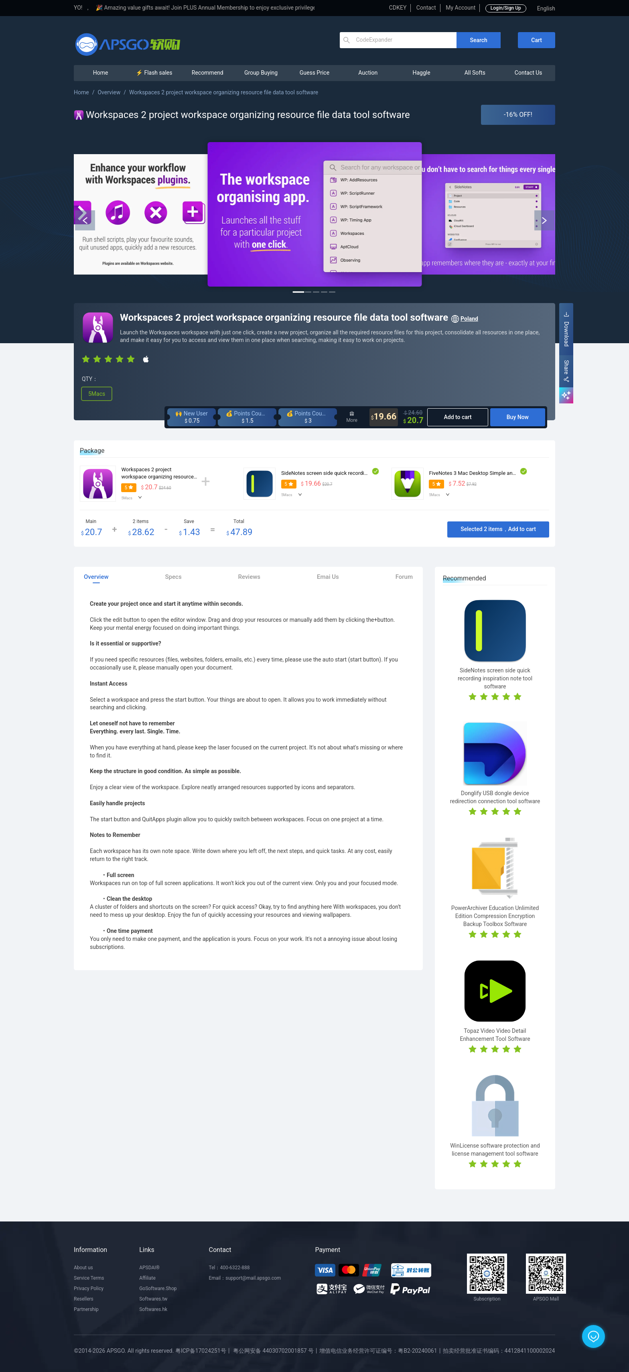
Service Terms (89, 1278)
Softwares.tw (153, 1299)
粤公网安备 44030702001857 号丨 (276, 1351)
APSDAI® (149, 1267)
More (351, 417)
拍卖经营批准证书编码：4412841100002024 (499, 1351)
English (546, 8)
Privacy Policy (88, 1288)
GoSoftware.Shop (158, 1288)
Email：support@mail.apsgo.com (245, 1278)
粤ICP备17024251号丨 (203, 1351)
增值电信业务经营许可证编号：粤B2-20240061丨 (380, 1351)
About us (83, 1267)
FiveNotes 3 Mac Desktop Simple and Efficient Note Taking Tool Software (513, 473)
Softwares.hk (153, 1309)
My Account (460, 7)
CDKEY (397, 7)
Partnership (86, 1309)
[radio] (86, 358)
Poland (464, 319)
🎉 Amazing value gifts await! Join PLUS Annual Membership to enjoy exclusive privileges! (235, 7)
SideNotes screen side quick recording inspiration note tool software (360, 473)
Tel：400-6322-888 (229, 1267)
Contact (426, 7)
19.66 (384, 417)
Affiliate (147, 1278)
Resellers (83, 1299)
